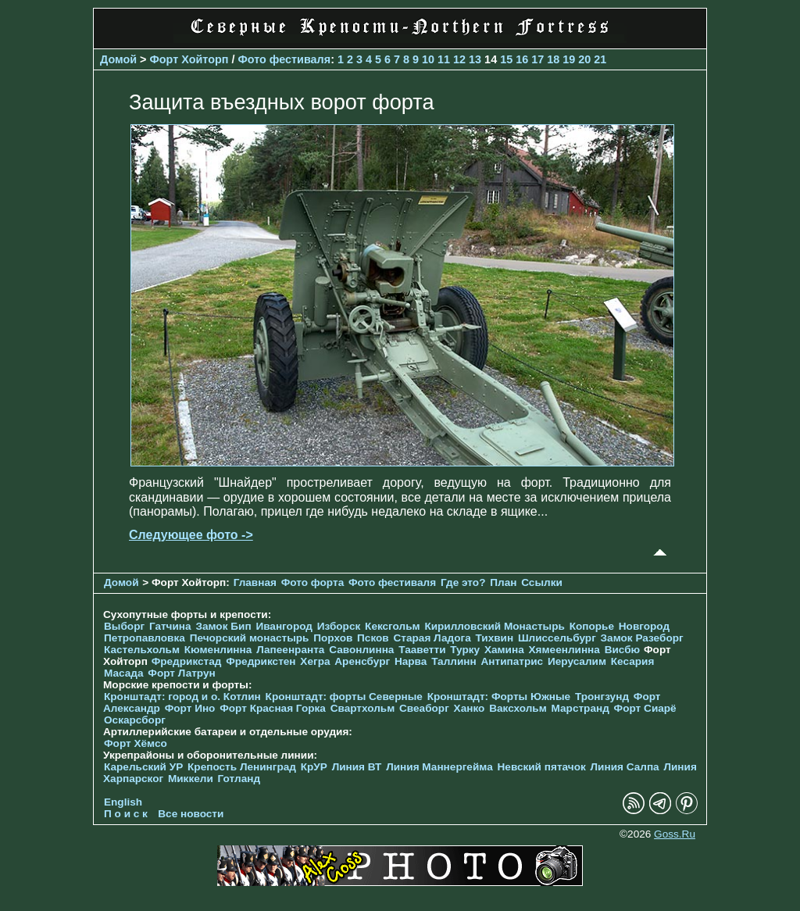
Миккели (190, 778)
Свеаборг (424, 708)
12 (459, 59)
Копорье (592, 626)
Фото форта (313, 582)
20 (584, 59)
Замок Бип (223, 626)
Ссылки (541, 582)
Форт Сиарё (645, 708)
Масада (124, 673)
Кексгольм (392, 626)
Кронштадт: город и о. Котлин (182, 696)
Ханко (469, 708)
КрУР (314, 767)
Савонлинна (361, 650)
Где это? (463, 582)
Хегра (315, 661)
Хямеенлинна (564, 650)
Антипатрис (511, 661)
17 (537, 59)
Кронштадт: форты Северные (344, 696)
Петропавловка (144, 638)
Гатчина (170, 626)
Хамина (504, 650)
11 (444, 59)
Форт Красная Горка (273, 708)
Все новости (190, 814)
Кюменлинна (218, 650)
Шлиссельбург (557, 638)
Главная (255, 582)
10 (428, 59)
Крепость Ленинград (242, 767)
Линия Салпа (625, 767)
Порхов (332, 638)
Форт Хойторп (189, 59)
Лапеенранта (290, 650)
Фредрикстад (187, 661)
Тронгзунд (602, 696)
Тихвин (494, 638)
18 (553, 59)
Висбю (623, 650)
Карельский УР (143, 767)
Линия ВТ (357, 767)
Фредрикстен (260, 661)
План (503, 582)
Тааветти (421, 650)
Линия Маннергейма (439, 767)
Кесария (633, 661)
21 (600, 59)
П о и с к (126, 814)
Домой (118, 59)
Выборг (124, 626)
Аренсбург (362, 661)
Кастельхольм (142, 650)
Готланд (239, 778)
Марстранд (580, 708)
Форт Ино (190, 708)
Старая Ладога (432, 638)
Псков (373, 638)
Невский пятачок (542, 767)
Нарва (411, 661)
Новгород (644, 626)
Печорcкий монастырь (249, 638)
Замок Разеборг (642, 638)
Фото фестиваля (284, 59)
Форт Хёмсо (135, 743)
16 (522, 59)
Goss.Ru (674, 834)
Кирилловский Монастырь (494, 626)
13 (475, 59)
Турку (465, 650)
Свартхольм (362, 708)
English (123, 802)
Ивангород (283, 626)
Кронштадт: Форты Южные (499, 696)
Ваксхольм (518, 708)
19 (568, 59)
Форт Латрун (181, 673)
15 (506, 59)
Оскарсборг (135, 720)
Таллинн (454, 661)
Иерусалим (577, 661)
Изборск (339, 626)
